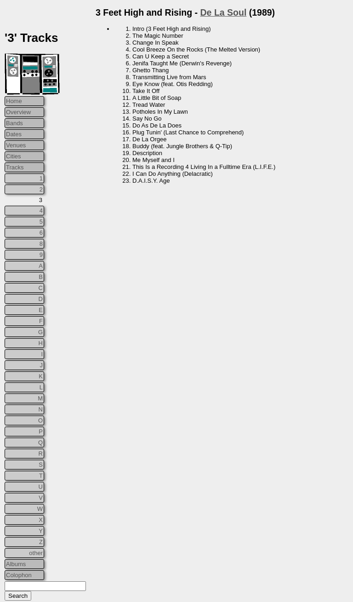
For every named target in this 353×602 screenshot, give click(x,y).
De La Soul (223, 12)
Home (14, 101)
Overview (18, 112)
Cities (13, 156)
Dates (14, 134)
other (36, 553)
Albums (16, 564)
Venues (16, 145)
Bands (14, 123)
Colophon (19, 575)
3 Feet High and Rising (144, 12)
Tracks (15, 167)
